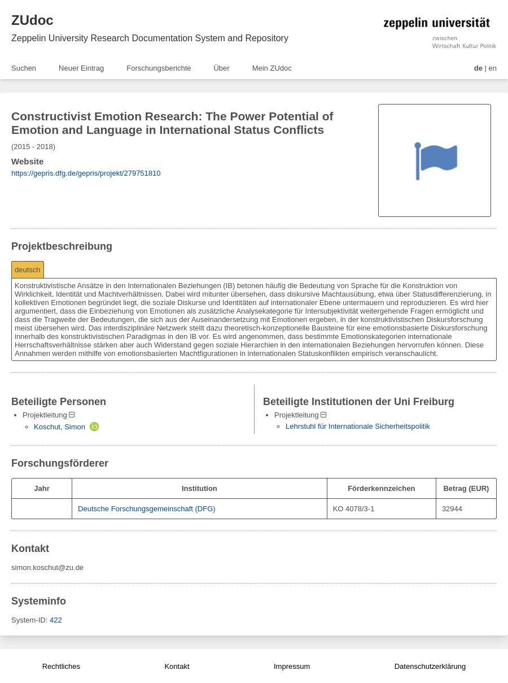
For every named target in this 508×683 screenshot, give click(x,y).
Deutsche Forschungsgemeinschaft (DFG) (146, 508)
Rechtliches (61, 666)
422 (56, 620)
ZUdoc (32, 20)
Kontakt (176, 666)
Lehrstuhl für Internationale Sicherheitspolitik (358, 426)
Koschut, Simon (59, 427)
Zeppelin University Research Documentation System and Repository (149, 38)
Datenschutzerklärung (430, 666)
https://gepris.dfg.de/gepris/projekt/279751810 (86, 173)
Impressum (292, 666)
